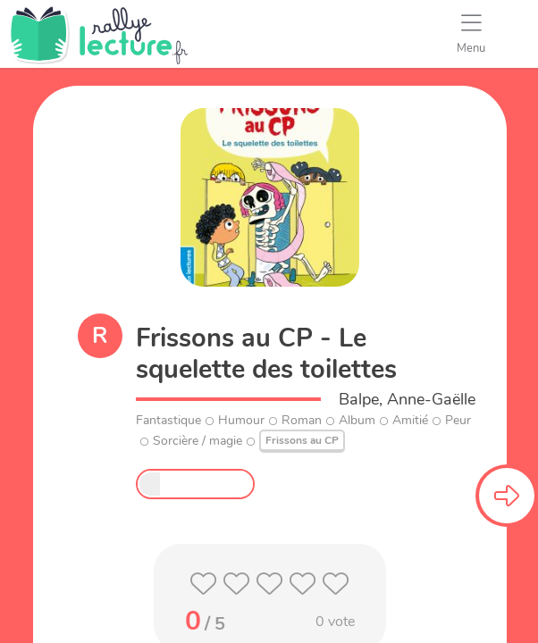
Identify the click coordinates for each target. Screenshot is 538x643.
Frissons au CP (302, 440)
